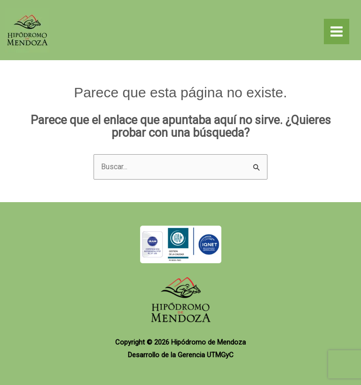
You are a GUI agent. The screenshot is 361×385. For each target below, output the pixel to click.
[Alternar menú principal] (336, 31)
